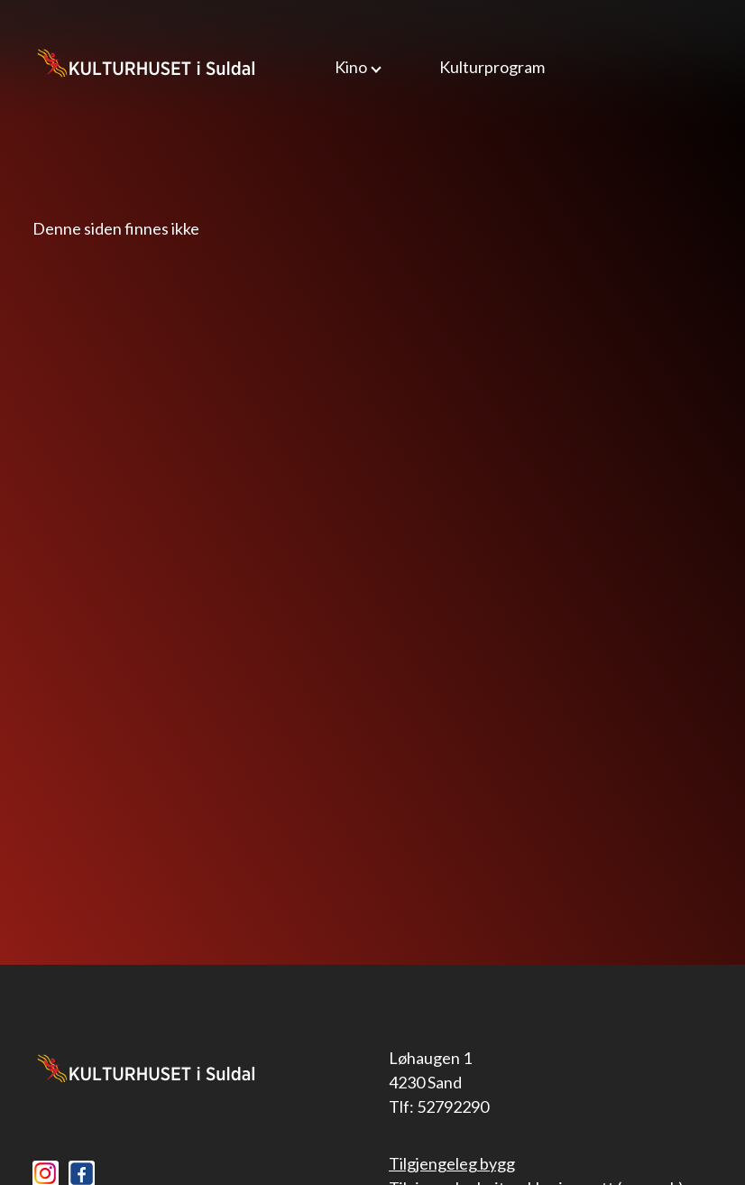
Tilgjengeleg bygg (452, 1163)
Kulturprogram (492, 67)
